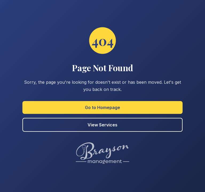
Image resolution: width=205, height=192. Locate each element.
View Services (102, 124)
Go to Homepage (102, 107)
